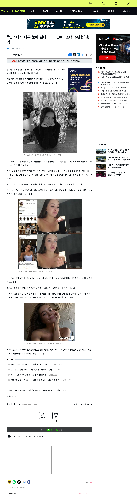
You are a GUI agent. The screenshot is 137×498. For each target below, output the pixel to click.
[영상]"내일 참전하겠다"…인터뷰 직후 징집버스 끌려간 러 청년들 (36, 380)
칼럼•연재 (110, 10)
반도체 (45, 10)
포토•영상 (126, 10)
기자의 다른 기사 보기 (83, 404)
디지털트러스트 (76, 10)
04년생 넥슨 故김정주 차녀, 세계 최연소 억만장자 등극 (32, 364)
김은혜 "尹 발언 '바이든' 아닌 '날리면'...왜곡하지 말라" (32, 369)
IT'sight (94, 10)
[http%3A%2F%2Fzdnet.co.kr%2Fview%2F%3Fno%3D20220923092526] (78, 54)
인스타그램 (19, 436)
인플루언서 (39, 436)
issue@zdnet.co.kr (29, 404)
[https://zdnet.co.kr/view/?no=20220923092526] (70, 54)
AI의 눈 (59, 10)
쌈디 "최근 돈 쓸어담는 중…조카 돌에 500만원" (29, 374)
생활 (8, 48)
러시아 (29, 436)
